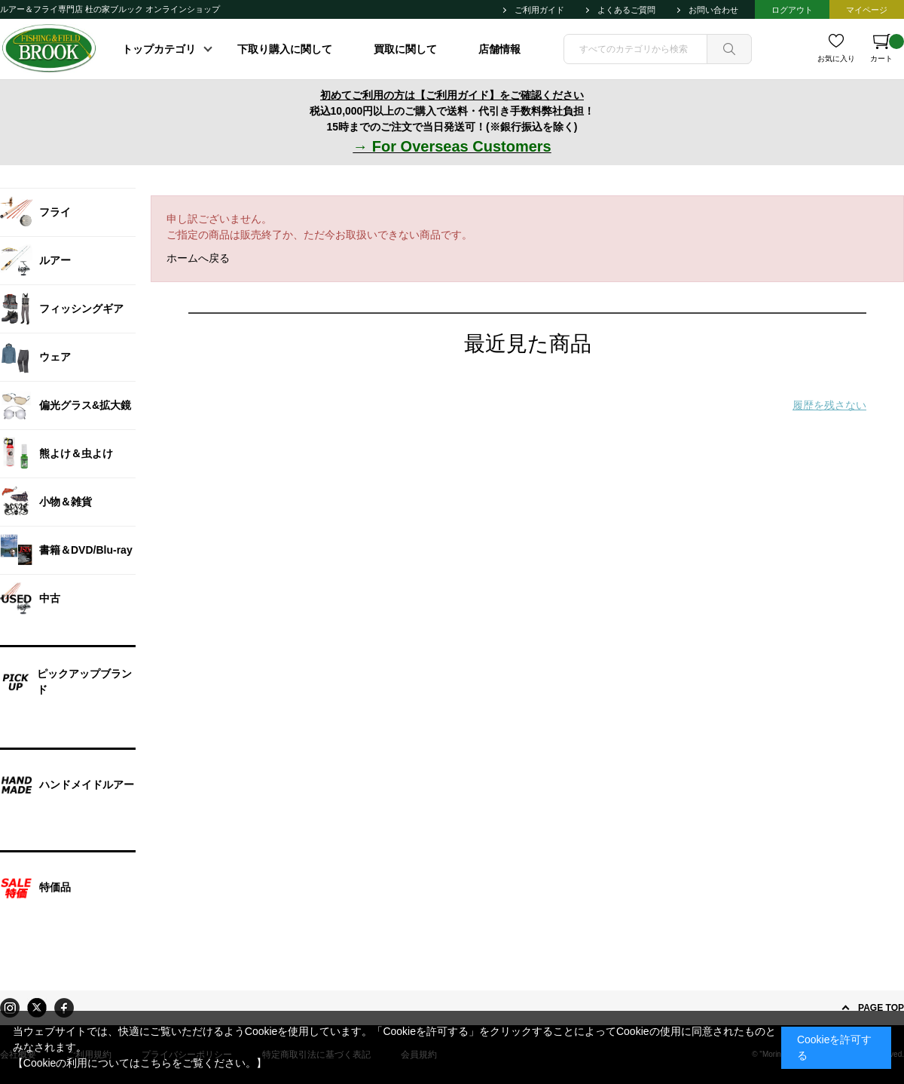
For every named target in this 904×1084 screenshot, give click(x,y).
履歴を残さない (829, 405)
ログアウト (792, 9)
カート (887, 48)
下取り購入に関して (284, 49)
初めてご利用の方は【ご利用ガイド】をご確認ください (452, 95)
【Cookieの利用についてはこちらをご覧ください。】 (140, 1063)
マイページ (866, 9)
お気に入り (836, 58)
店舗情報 (499, 49)
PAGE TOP (881, 1008)
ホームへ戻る (198, 258)
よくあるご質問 (626, 9)
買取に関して (405, 49)
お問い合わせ (713, 9)
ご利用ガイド (539, 9)
